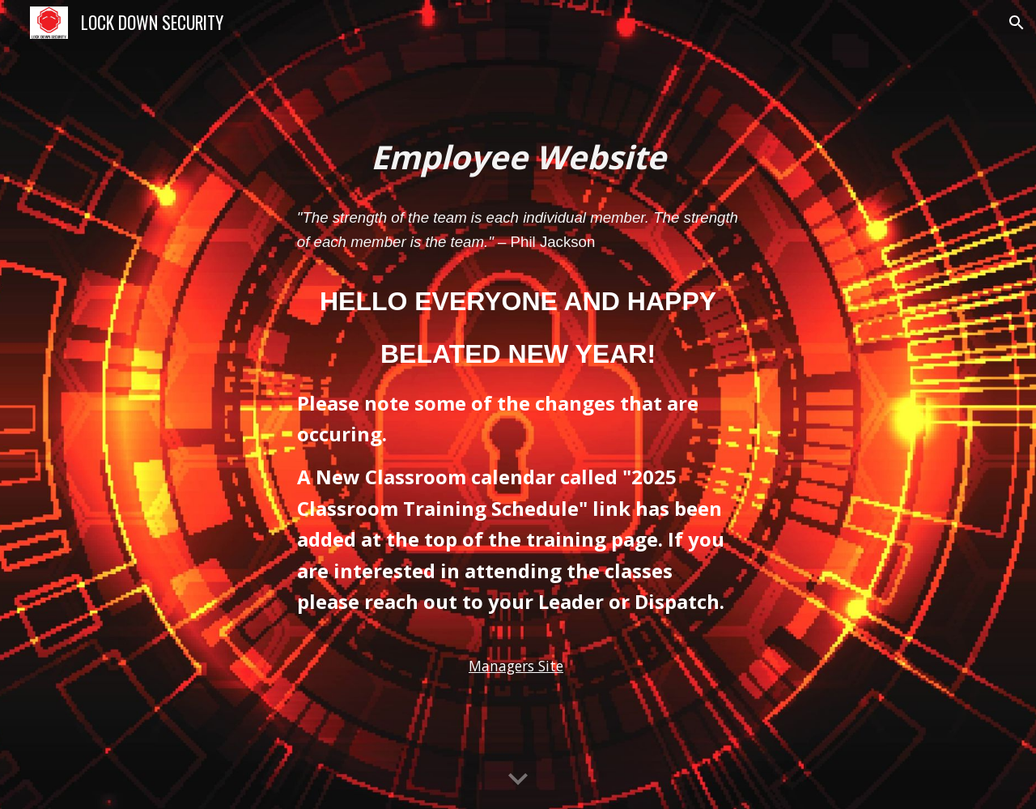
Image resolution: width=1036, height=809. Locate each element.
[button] (1016, 22)
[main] (518, 157)
